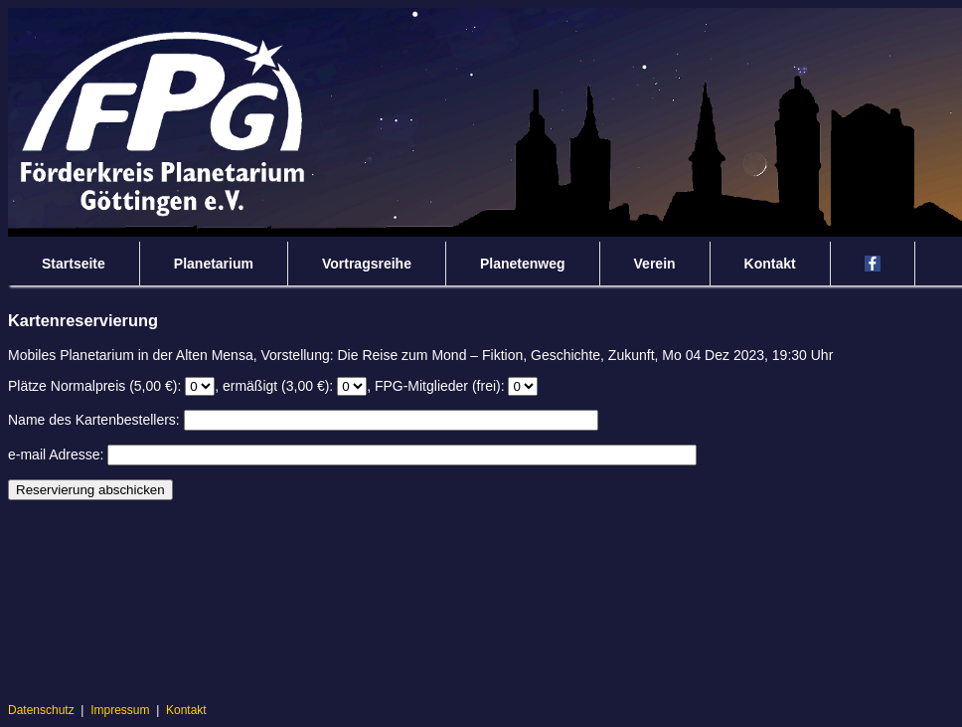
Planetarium (213, 264)
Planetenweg (522, 264)
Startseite (73, 264)
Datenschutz (41, 710)
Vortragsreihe (366, 264)
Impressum (119, 710)
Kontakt (770, 264)
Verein (655, 264)
